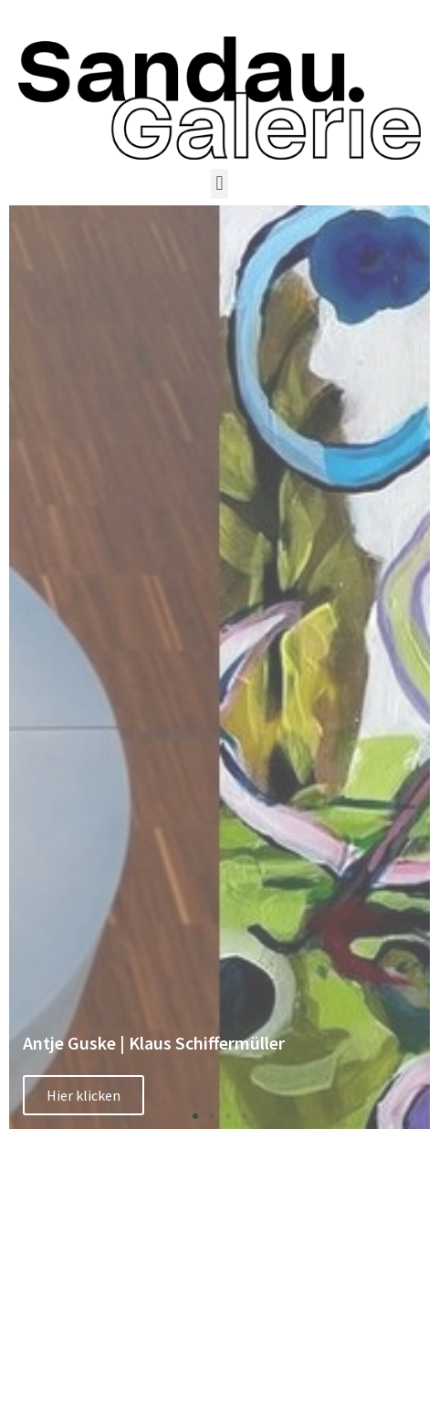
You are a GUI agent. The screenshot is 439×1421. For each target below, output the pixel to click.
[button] (219, 184)
